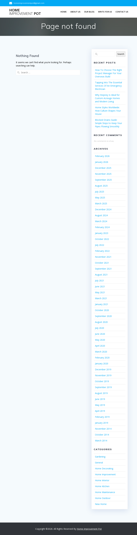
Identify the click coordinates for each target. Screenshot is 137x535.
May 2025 (100, 197)
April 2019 (100, 410)
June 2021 (100, 286)
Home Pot (25, 11)
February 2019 (102, 416)
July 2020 (99, 327)
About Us (75, 11)
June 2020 (100, 333)
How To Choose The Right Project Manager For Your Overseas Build (108, 73)
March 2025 (101, 203)
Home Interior (102, 480)
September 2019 (103, 387)
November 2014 (103, 428)
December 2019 (103, 369)
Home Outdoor (103, 498)
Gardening (100, 456)
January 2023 (101, 233)
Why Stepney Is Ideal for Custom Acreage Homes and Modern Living (107, 98)
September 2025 (103, 179)
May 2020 (100, 339)
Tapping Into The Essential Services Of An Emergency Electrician (108, 85)
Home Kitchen (102, 486)
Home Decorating (104, 468)
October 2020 (102, 310)
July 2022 (99, 244)
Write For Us (105, 11)
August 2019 (101, 393)
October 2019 (102, 381)
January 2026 (101, 161)
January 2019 (101, 422)
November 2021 (103, 256)
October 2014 (102, 434)
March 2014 (101, 440)
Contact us (122, 11)
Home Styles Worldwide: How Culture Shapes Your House (108, 110)
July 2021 (99, 280)
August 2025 (101, 185)
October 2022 (102, 239)
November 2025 (103, 173)
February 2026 (102, 156)
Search (120, 54)
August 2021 (101, 274)
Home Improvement (105, 474)
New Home (101, 504)
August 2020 (101, 322)
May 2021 (100, 292)
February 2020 (102, 357)
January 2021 (101, 304)
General (99, 462)
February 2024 (102, 227)
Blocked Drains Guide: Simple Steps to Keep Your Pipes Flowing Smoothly (108, 123)
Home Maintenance (105, 492)
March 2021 (101, 298)
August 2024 (101, 215)
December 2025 (103, 167)
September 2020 (103, 316)
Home (63, 11)
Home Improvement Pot (89, 528)
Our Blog (89, 11)
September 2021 (103, 268)
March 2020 (101, 351)
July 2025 (99, 191)
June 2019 (100, 399)
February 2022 (102, 250)
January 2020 (101, 363)
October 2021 (102, 262)
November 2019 (103, 375)
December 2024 (103, 209)
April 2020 (100, 345)
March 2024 (101, 221)
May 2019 (100, 405)
